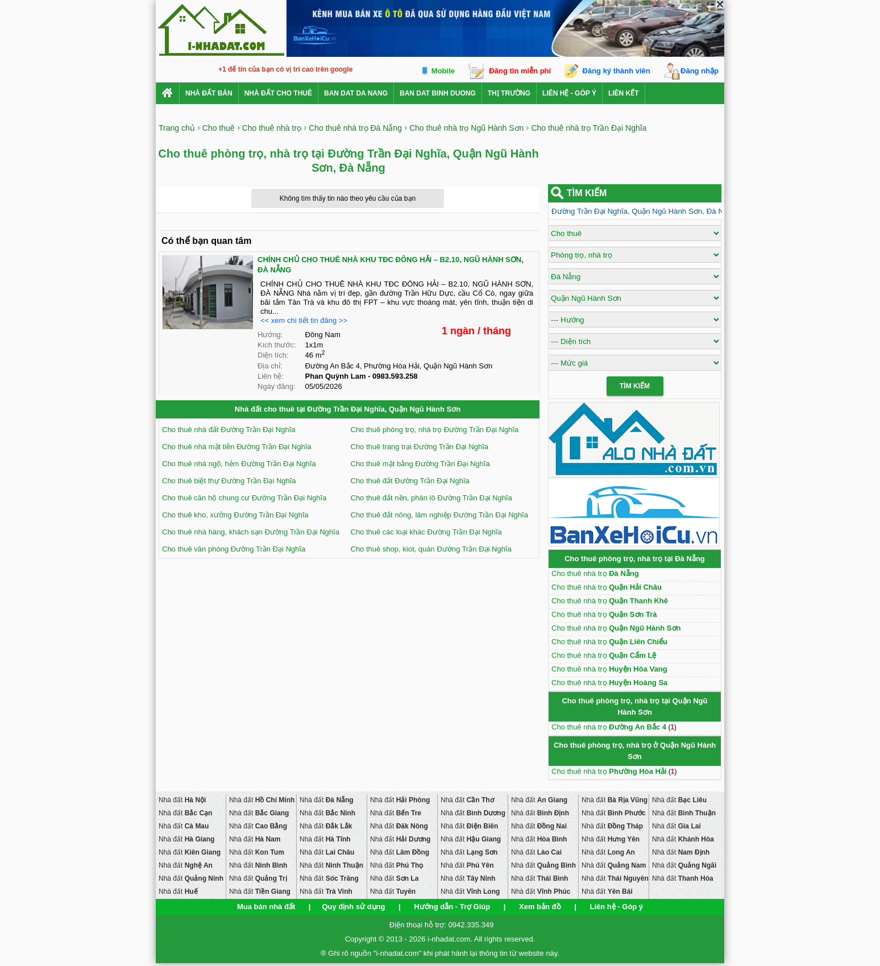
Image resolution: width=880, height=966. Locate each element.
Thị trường (509, 93)
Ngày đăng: (277, 386)
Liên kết (623, 93)
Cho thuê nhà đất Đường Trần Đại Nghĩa (229, 429)
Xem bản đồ (540, 906)
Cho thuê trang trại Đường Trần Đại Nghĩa (420, 446)
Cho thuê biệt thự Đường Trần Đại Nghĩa (229, 480)
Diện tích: (273, 355)
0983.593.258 (395, 376)
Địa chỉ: (270, 366)
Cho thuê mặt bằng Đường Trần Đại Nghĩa (420, 463)
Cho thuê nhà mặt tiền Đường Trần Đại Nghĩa (237, 446)
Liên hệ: (271, 376)
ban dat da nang (356, 93)
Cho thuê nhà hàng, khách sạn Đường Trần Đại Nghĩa (250, 532)
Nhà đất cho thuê (278, 93)
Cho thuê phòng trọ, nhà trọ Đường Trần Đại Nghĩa (435, 429)
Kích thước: (277, 345)
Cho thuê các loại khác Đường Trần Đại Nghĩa (426, 532)
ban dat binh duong (438, 93)
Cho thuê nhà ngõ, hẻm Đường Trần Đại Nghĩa (239, 463)
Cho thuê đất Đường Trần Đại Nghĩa (410, 480)
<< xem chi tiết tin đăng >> (303, 320)
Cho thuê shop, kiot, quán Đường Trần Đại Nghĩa (431, 549)
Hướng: (270, 334)
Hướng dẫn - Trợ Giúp (452, 906)
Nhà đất (182, 800)
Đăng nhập (699, 71)
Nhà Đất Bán (209, 93)
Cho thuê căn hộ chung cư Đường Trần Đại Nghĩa (244, 498)
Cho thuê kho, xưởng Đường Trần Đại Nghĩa (235, 515)
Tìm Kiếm (635, 386)
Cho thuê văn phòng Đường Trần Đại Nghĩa (233, 549)
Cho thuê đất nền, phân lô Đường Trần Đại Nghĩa (431, 498)
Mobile (443, 71)
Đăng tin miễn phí (520, 71)
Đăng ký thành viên (616, 71)
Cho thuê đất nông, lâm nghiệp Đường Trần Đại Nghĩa (439, 515)
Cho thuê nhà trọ (595, 573)
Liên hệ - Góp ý (569, 93)
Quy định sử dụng (353, 906)
